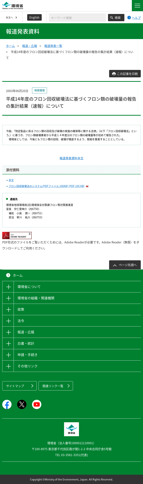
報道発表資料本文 (71, 158)
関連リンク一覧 (52, 386)
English (34, 17)
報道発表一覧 (53, 46)
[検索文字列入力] (77, 17)
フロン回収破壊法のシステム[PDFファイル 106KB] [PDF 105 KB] (47, 186)
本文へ (9, 17)
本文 (11, 180)
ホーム (10, 46)
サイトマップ (15, 386)
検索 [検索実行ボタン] (118, 17)
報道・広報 (29, 46)
